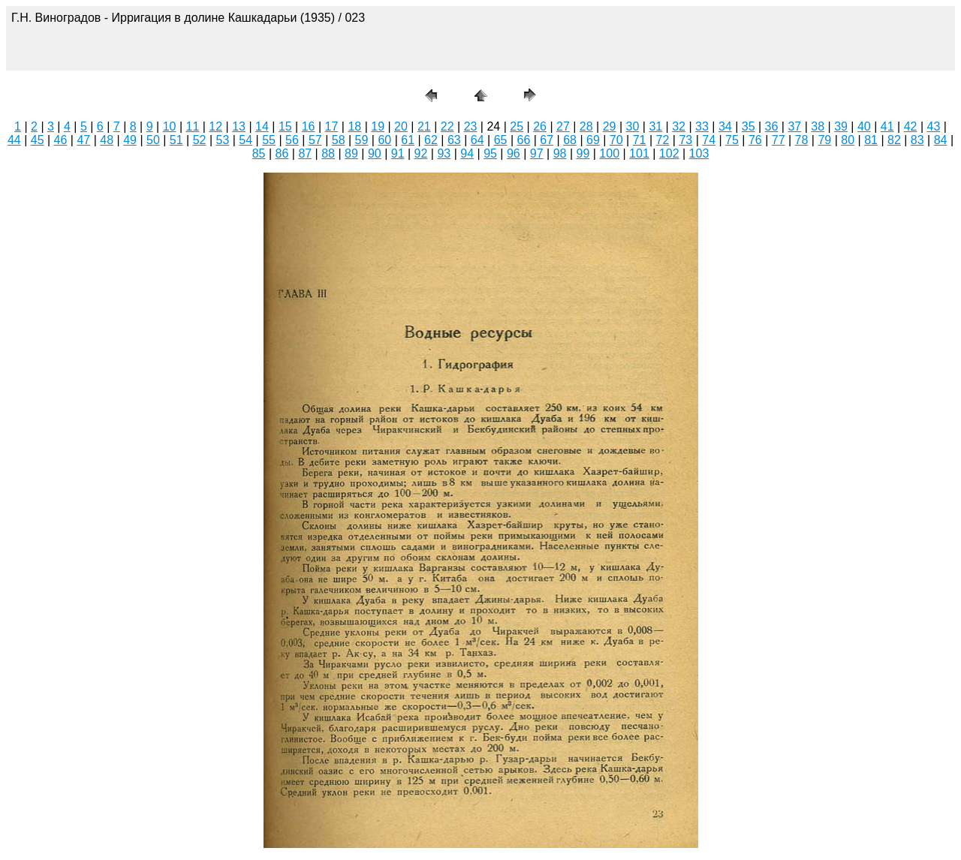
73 (685, 140)
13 (239, 126)
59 (362, 140)
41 (887, 126)
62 (431, 140)
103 (699, 153)
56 (292, 140)
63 (454, 140)
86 (282, 153)
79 (824, 140)
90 (374, 153)
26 (540, 126)
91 (398, 153)
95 (490, 153)
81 (871, 140)
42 (910, 126)
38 (817, 126)
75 (732, 140)
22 (447, 126)
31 (655, 126)
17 (332, 126)
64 (477, 140)
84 (940, 140)
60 (384, 140)
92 (421, 153)
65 (501, 140)
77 (778, 140)
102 (669, 153)
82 (894, 140)
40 (864, 126)
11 (193, 126)
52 (199, 140)
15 (285, 126)
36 (772, 126)
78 (802, 140)
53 (223, 140)
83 (917, 140)
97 (537, 153)
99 (583, 153)
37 (794, 126)
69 (593, 140)
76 (755, 140)
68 (570, 140)
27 (563, 126)
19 (377, 126)
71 (639, 140)
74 (708, 140)
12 (215, 126)
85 (259, 153)
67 (546, 140)
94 (467, 153)
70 (616, 140)
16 (308, 126)
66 (523, 140)
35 (748, 126)
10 (169, 126)
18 (354, 126)
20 (401, 126)
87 (305, 153)
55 (269, 140)
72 (663, 140)
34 (725, 126)
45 (37, 140)
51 (176, 140)
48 (106, 140)
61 (407, 140)
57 (315, 140)
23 (470, 126)
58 (338, 140)
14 (262, 126)
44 (14, 140)
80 (847, 140)
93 (443, 153)
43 (934, 126)
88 (328, 153)
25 (516, 126)
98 (560, 153)
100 (609, 153)
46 (61, 140)
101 (639, 153)
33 (702, 126)
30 (633, 126)
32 (678, 126)
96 (513, 153)
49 (130, 140)
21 (424, 126)
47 (83, 140)
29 (609, 126)
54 (245, 140)
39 (841, 126)
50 (153, 140)
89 (351, 153)
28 (586, 126)
